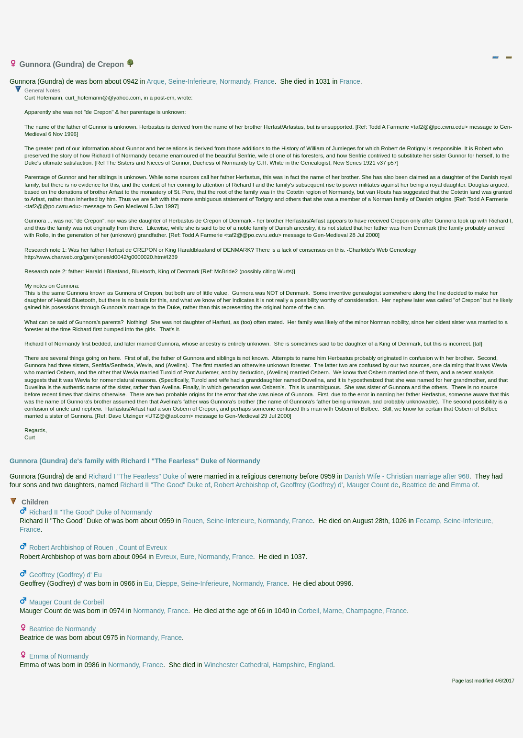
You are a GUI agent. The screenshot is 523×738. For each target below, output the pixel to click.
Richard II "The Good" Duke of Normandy (90, 512)
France (349, 81)
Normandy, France (160, 611)
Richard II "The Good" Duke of (165, 485)
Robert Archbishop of (245, 485)
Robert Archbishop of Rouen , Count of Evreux (98, 547)
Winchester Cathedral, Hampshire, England (268, 665)
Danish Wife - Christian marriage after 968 (406, 476)
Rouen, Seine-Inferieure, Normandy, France (247, 521)
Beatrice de (419, 485)
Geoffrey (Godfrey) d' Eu (65, 575)
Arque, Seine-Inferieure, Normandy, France (210, 81)
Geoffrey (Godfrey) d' (311, 485)
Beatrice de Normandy (62, 629)
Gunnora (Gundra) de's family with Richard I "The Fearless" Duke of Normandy (135, 461)
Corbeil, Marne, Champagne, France (352, 611)
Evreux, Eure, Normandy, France (204, 556)
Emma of (464, 485)
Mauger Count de (372, 485)
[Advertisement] (262, 25)
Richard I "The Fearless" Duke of (137, 476)
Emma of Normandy (59, 656)
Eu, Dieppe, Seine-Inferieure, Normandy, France (215, 583)
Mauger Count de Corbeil (66, 602)
